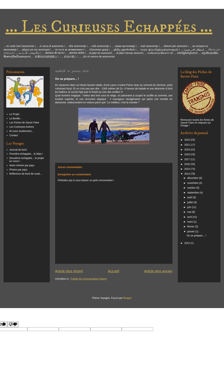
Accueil (113, 271)
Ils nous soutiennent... (21, 131)
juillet (190, 202)
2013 (187, 243)
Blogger (127, 298)
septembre (193, 192)
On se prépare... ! (196, 235)
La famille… (16, 118)
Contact (13, 135)
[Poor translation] (13, 324)
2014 (187, 173)
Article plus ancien (158, 271)
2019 (187, 149)
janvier (191, 231)
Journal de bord (18, 149)
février (191, 226)
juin (189, 207)
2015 (187, 168)
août (190, 197)
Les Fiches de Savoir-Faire (24, 122)
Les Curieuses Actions (21, 126)
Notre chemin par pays (21, 165)
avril (190, 216)
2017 (187, 159)
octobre (191, 187)
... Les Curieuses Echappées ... (108, 27)
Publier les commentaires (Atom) (89, 278)
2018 (187, 154)
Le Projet (14, 114)
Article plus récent (69, 271)
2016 (187, 164)
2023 (187, 139)
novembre (193, 183)
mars (190, 221)
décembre (193, 178)
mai (189, 211)
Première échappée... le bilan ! (26, 153)
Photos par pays (18, 169)
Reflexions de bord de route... (25, 173)
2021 (187, 144)
